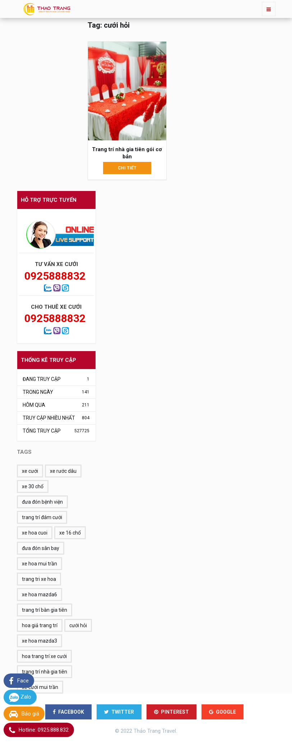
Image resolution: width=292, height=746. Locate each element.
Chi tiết (127, 168)
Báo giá (24, 714)
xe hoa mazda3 (39, 641)
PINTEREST (171, 712)
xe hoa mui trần (39, 564)
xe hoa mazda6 (39, 594)
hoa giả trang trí (39, 625)
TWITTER (119, 712)
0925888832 (52, 276)
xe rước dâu (63, 471)
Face (19, 681)
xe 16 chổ (70, 533)
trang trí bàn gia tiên (44, 610)
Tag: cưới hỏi (109, 25)
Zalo (20, 697)
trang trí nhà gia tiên (44, 672)
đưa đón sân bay (40, 548)
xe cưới (30, 471)
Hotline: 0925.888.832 (39, 730)
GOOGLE (222, 712)
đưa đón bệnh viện (42, 502)
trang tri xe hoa (39, 579)
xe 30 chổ (32, 486)
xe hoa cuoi (34, 533)
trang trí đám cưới (42, 517)
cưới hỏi (78, 625)
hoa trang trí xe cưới (44, 656)
